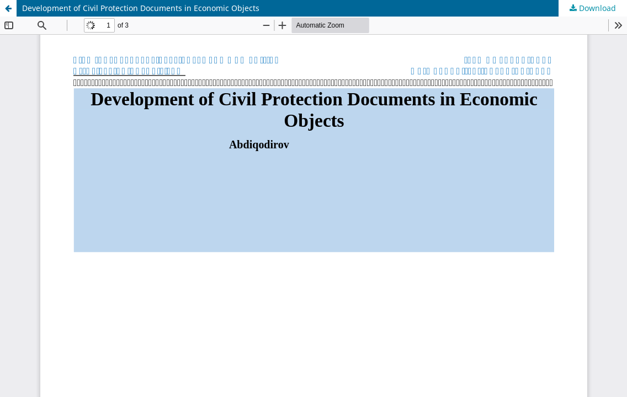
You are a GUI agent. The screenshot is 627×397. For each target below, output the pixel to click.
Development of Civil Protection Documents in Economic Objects (140, 8)
